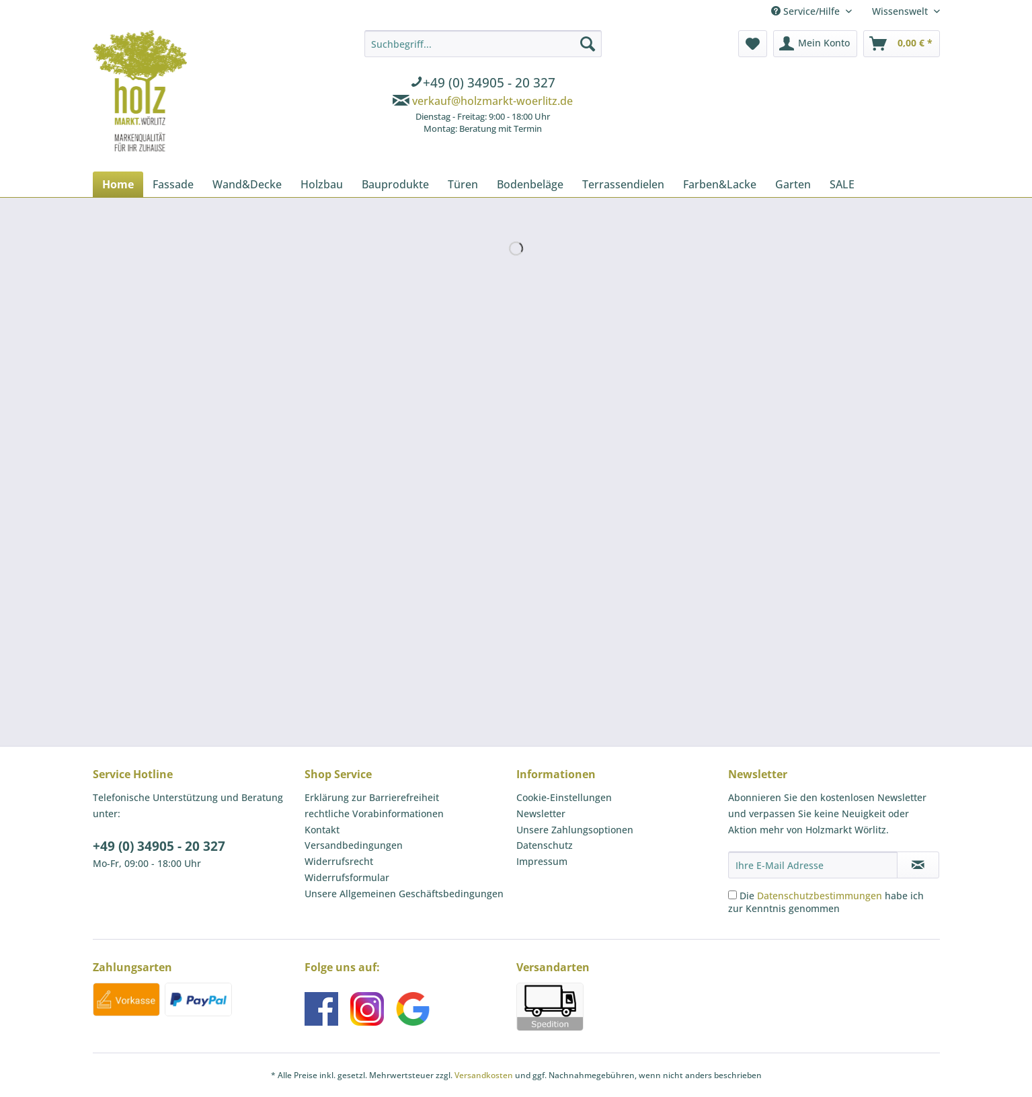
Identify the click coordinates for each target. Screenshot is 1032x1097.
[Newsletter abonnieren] (918, 865)
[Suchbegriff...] (483, 43)
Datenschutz (544, 845)
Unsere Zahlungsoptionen (574, 829)
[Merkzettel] (752, 43)
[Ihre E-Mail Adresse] (813, 865)
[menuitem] (483, 84)
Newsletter (540, 813)
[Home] (118, 184)
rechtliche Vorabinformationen (374, 813)
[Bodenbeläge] (530, 184)
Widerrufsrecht (339, 861)
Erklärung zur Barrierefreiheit (372, 797)
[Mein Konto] (815, 43)
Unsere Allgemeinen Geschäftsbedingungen (404, 893)
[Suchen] (587, 43)
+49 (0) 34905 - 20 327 (159, 846)
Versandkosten (483, 1075)
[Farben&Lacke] (720, 184)
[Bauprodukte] (395, 184)
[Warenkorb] (901, 43)
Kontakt (322, 829)
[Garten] (793, 184)
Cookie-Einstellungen (564, 797)
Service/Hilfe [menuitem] (806, 11)
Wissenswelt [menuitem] (901, 11)
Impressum (541, 861)
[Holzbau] (321, 184)
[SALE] (842, 184)
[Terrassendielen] (623, 184)
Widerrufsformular (347, 877)
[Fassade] (173, 184)
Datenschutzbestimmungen (819, 895)
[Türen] (462, 184)
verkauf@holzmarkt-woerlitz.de (492, 100)
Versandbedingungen (354, 845)
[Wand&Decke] (247, 184)
